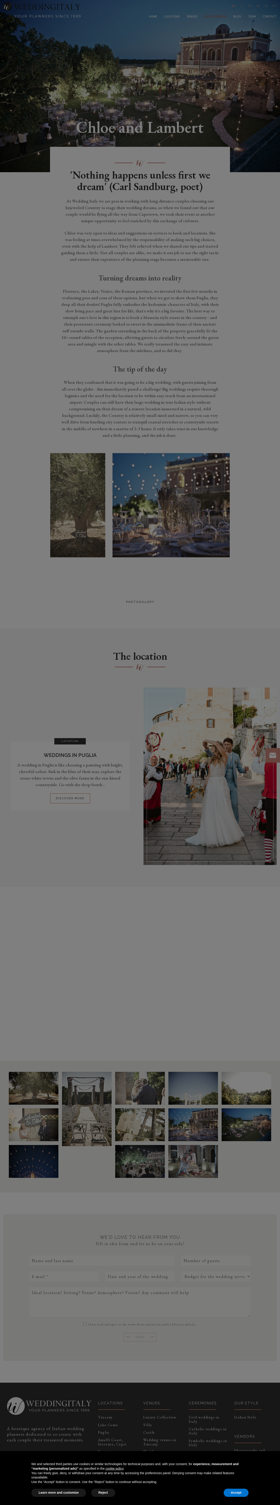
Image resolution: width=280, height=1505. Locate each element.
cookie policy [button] (114, 1468)
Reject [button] (103, 1492)
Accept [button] (236, 1492)
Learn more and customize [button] (59, 1492)
